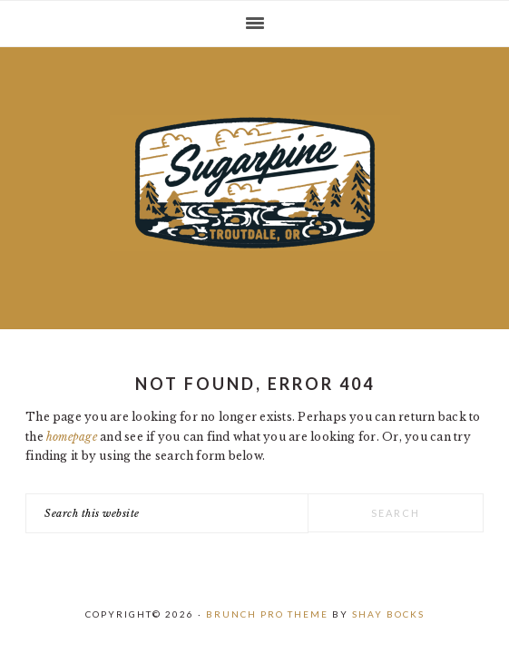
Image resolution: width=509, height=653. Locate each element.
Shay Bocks (388, 614)
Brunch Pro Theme (267, 614)
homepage (71, 436)
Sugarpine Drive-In (255, 183)
